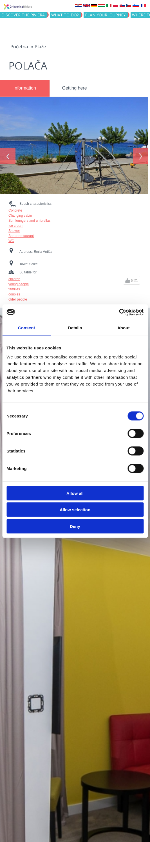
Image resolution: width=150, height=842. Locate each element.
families (14, 287)
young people (18, 282)
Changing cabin (20, 213)
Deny (75, 526)
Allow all (75, 493)
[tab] (25, 88)
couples (14, 292)
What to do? (65, 15)
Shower (14, 228)
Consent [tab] (26, 327)
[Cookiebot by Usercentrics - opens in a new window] (119, 312)
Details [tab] (75, 327)
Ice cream (15, 223)
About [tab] (123, 327)
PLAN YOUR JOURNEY (105, 15)
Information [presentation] (25, 88)
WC (11, 238)
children (14, 277)
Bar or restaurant (21, 233)
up (127, 278)
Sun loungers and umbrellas (29, 218)
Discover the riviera (23, 15)
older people (17, 297)
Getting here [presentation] (74, 88)
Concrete (15, 208)
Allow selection (75, 509)
